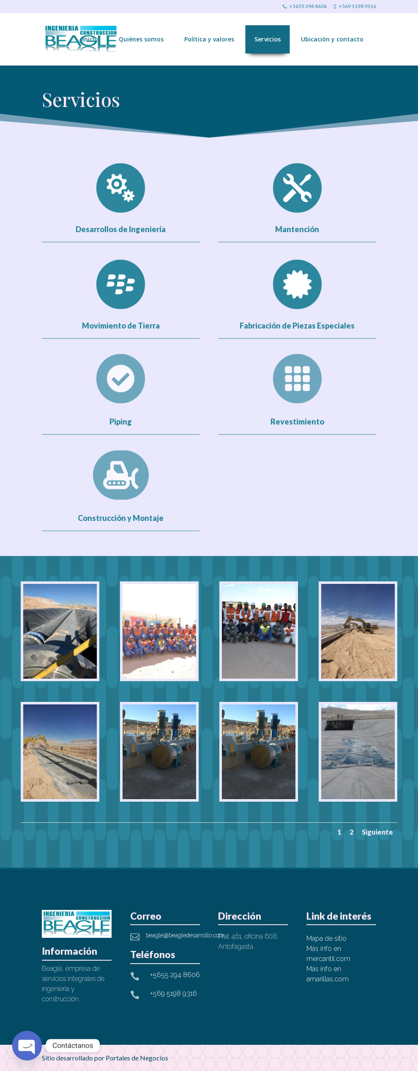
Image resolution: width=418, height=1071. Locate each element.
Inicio (90, 39)
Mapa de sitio (326, 938)
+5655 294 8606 (305, 6)
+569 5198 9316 (355, 6)
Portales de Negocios (137, 1058)
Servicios (267, 39)
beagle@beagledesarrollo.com (185, 935)
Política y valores (209, 39)
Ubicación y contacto (332, 39)
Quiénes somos (141, 39)
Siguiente (377, 832)
